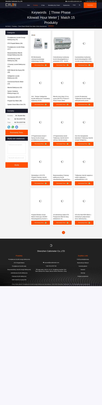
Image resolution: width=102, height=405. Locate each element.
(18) (14, 54)
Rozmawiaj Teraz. (16, 132)
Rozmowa (89, 5)
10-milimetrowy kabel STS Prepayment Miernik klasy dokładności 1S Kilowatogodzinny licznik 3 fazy (61, 219)
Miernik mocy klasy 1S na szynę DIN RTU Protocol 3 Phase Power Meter (61, 98)
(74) (16, 38)
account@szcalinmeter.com (73, 1)
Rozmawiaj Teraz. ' (41, 65)
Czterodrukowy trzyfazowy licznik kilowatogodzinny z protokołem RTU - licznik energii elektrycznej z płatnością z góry (61, 61)
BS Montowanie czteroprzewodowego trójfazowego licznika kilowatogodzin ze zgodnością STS (40, 61)
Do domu (7, 26)
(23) (13, 77)
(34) (15, 43)
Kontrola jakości (83, 266)
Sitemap (83, 273)
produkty (14, 26)
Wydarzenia (65, 5)
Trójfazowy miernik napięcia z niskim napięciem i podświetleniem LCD (84, 177)
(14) (15, 82)
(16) (15, 71)
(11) (13, 92)
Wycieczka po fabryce (83, 263)
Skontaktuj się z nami (53, 5)
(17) (14, 97)
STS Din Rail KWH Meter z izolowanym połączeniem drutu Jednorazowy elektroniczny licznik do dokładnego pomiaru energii (83, 219)
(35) (13, 59)
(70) (16, 104)
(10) (14, 87)
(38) (14, 100)
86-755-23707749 (91, 1)
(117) (15, 48)
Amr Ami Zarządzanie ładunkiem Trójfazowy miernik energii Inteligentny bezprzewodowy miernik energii (84, 140)
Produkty (34, 5)
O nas (42, 5)
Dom (27, 5)
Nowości (83, 270)
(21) (16, 65)
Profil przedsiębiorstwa (83, 259)
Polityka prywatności (83, 276)
